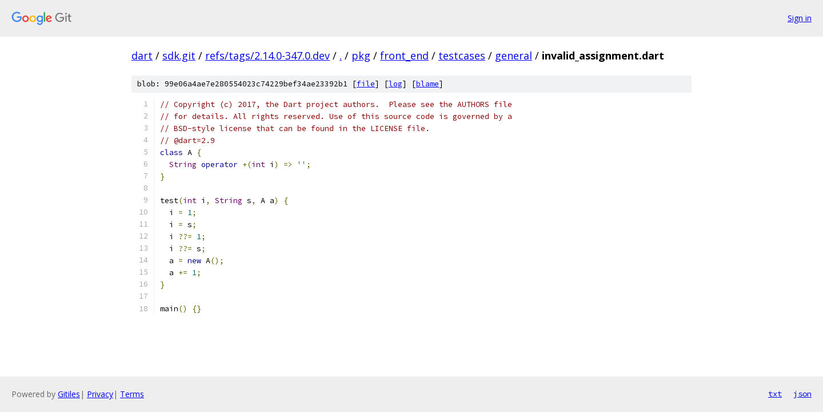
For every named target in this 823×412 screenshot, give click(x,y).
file (366, 84)
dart (142, 55)
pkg (360, 55)
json (802, 394)
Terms (132, 394)
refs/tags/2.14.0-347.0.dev (267, 55)
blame (427, 84)
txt (775, 394)
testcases (461, 55)
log (395, 84)
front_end (404, 55)
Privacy (100, 394)
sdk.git (178, 55)
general (513, 55)
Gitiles (69, 394)
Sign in (800, 18)
